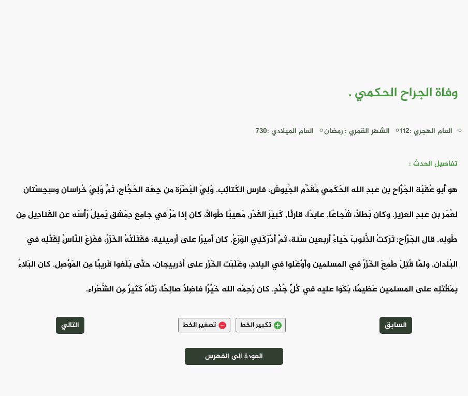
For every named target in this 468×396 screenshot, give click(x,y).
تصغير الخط (204, 325)
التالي (70, 325)
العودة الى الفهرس (234, 356)
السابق (396, 325)
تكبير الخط (261, 325)
